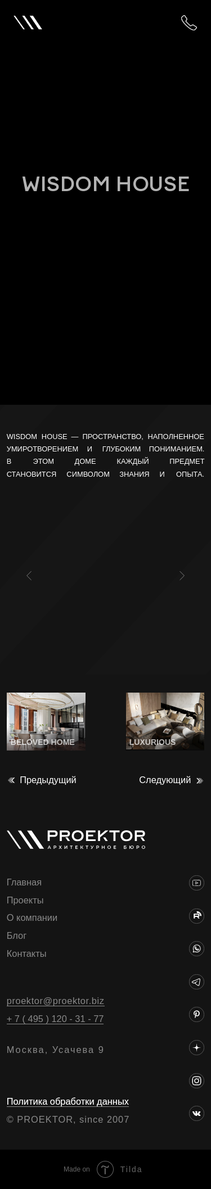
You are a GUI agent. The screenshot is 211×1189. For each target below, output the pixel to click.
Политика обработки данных (68, 1101)
